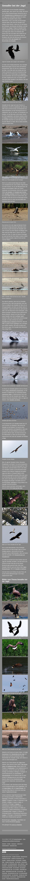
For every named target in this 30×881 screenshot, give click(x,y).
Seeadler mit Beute (9, 194)
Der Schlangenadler (23, 873)
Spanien (17, 804)
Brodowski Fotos (13, 845)
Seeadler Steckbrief (16, 856)
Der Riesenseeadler (22, 865)
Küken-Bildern (7, 788)
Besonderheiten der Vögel (13, 873)
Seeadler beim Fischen (20, 192)
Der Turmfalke (16, 869)
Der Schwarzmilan (5, 876)
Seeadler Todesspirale (9, 862)
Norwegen (5, 798)
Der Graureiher (20, 871)
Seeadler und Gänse (15, 399)
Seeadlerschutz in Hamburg (12, 15)
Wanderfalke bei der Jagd (17, 754)
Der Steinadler (18, 862)
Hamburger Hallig (6, 394)
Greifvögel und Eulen (6, 858)
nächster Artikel (29, 3)
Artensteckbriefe (6, 775)
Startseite (4, 843)
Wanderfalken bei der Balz (11, 871)
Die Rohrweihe (19, 860)
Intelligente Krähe (12, 766)
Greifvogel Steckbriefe (6, 875)
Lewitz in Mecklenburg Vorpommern (14, 390)
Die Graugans (22, 867)
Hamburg (17, 821)
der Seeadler (15, 39)
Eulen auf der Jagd (17, 488)
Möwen (6, 118)
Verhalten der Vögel (23, 875)
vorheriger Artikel (1, 3)
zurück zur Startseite (16, 824)
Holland (4, 800)
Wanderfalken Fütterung (12, 865)
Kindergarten (11, 768)
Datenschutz (19, 843)
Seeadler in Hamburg (20, 569)
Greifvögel (13, 482)
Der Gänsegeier (15, 875)
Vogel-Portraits (19, 788)
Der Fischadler (16, 867)
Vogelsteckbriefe (5, 845)
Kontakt (8, 843)
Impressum (13, 843)
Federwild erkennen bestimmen (12, 878)
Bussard (6, 480)
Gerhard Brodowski (18, 839)
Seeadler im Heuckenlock (16, 858)
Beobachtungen (24, 856)
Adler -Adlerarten (21, 864)
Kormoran (23, 74)
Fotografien (13, 820)
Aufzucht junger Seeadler (7, 867)
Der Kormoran (13, 876)
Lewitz (4, 815)
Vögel (20, 762)
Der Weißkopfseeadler (12, 864)
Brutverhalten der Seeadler (9, 41)
